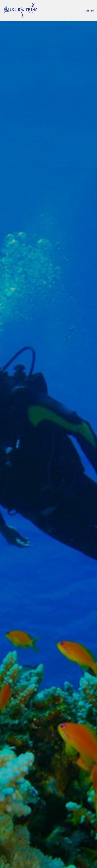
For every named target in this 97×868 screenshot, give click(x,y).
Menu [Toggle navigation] (89, 11)
